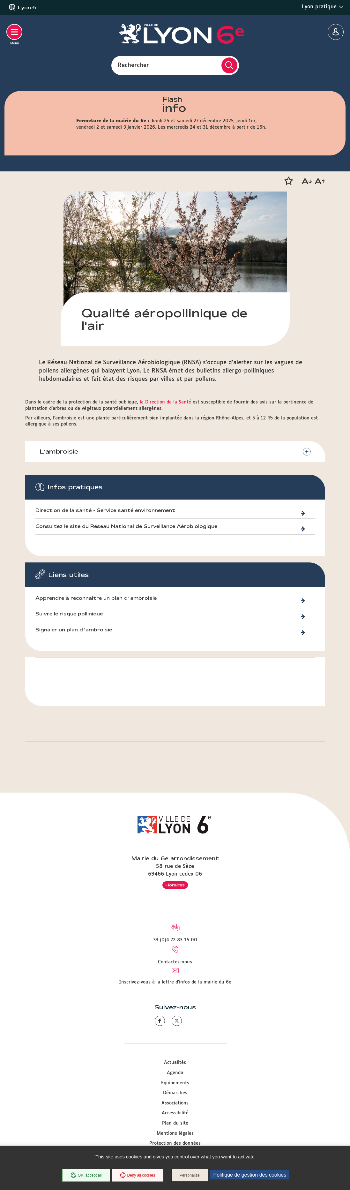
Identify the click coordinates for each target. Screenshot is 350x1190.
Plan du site (175, 1123)
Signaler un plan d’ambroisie (73, 629)
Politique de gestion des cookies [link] (250, 1175)
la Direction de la (158, 402)
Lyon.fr (28, 7)
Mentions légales (175, 1133)
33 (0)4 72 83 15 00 (175, 940)
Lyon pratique (323, 7)
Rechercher (133, 65)
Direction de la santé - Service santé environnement (105, 510)
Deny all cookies (137, 1175)
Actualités (175, 1062)
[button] (289, 181)
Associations (175, 1103)
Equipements (175, 1083)
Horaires (175, 885)
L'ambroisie (59, 451)
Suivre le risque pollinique (69, 613)
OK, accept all (86, 1175)
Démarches (175, 1093)
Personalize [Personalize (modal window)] (190, 1175)
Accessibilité (175, 1113)
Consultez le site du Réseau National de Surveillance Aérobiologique (126, 526)
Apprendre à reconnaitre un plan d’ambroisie (96, 598)
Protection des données (175, 1143)
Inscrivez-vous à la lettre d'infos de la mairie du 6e (175, 982)
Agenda (175, 1073)
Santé (184, 402)
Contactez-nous (175, 962)
